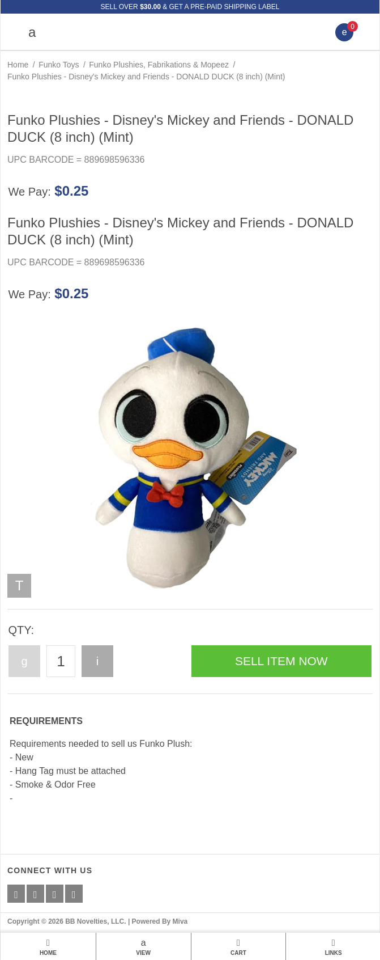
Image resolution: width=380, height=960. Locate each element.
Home (17, 64)
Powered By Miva (160, 921)
